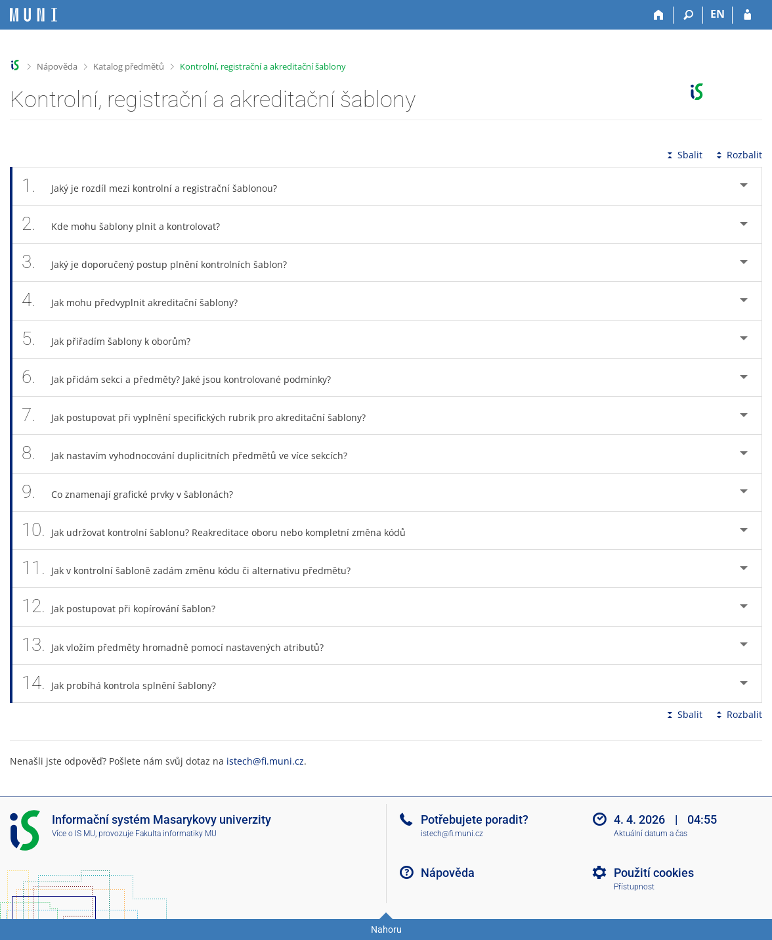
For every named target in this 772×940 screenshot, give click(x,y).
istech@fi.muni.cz (265, 761)
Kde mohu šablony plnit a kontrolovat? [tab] (128, 224)
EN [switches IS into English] (717, 14)
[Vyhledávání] (688, 15)
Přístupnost (634, 886)
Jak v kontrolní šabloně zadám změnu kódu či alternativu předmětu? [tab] (193, 568)
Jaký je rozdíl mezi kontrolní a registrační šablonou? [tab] (156, 186)
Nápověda (57, 66)
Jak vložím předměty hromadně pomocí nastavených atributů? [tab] (180, 645)
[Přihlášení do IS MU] (747, 15)
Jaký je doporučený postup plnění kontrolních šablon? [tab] (161, 262)
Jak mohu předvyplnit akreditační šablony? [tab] (137, 300)
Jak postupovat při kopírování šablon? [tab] (126, 606)
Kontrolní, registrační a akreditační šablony (263, 66)
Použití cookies (654, 873)
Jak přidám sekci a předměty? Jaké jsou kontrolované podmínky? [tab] (183, 377)
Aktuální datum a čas (650, 833)
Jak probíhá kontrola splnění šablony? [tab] (126, 683)
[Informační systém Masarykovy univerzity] (33, 15)
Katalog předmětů (128, 66)
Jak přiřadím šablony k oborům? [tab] (113, 339)
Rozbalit (738, 154)
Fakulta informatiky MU (176, 833)
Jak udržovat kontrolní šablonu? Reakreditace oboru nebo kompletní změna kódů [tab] (221, 530)
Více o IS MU (73, 833)
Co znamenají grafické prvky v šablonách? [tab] (134, 492)
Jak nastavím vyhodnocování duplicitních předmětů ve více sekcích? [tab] (192, 453)
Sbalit (683, 154)
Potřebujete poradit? (474, 819)
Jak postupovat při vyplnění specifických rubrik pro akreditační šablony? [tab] (201, 415)
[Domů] (659, 15)
